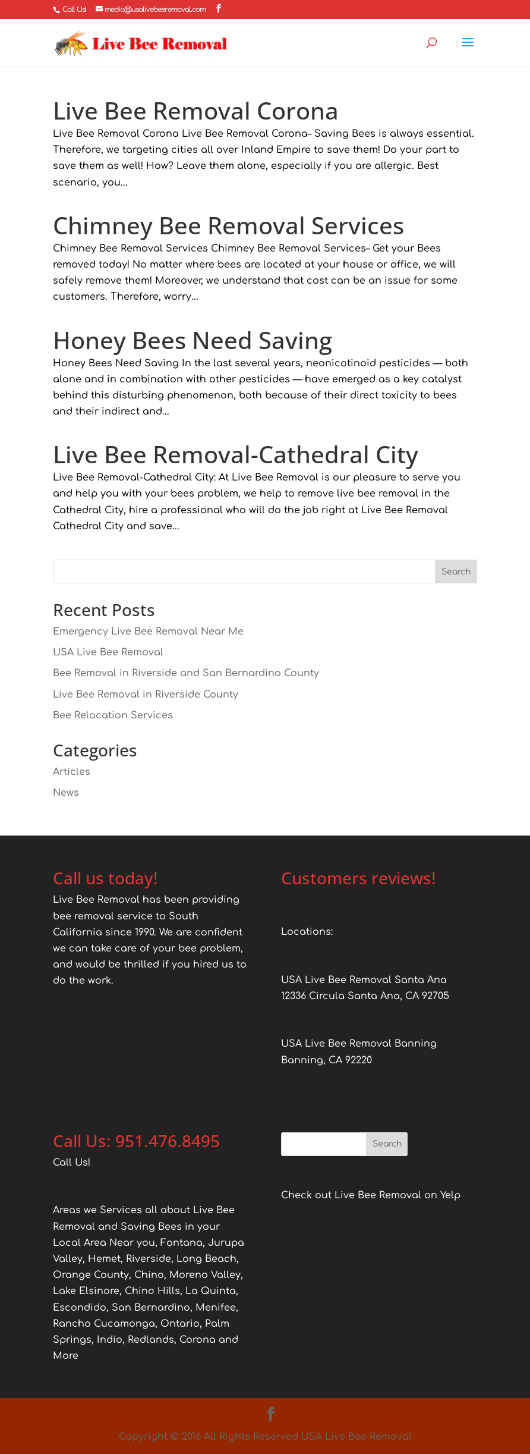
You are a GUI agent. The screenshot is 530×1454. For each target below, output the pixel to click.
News (66, 792)
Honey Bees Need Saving (192, 340)
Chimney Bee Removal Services (228, 225)
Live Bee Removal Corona (196, 110)
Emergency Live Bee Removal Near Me (148, 631)
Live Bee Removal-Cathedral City (235, 454)
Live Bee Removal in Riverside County (145, 694)
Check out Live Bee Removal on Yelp (370, 1195)
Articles (71, 772)
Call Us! (74, 9)
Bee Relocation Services (113, 715)
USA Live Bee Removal (108, 652)
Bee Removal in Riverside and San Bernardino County (186, 673)
